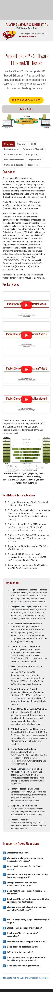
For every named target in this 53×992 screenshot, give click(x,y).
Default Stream (11, 149)
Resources (33, 165)
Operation (22, 144)
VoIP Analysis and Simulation (32, 33)
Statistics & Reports (13, 165)
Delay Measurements (14, 160)
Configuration (32, 154)
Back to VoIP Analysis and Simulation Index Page (26, 978)
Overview (8, 144)
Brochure (26, 109)
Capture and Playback (33, 149)
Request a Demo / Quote (26, 100)
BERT (33, 144)
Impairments (35, 160)
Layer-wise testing (13, 154)
